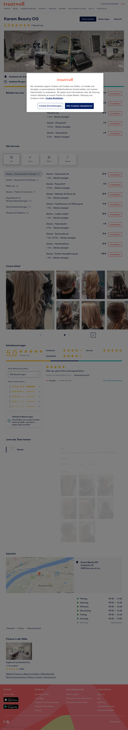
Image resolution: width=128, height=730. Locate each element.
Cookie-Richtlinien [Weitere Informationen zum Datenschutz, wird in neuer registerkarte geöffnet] (54, 98)
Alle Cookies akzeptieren (79, 106)
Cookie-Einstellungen (50, 106)
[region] (65, 92)
